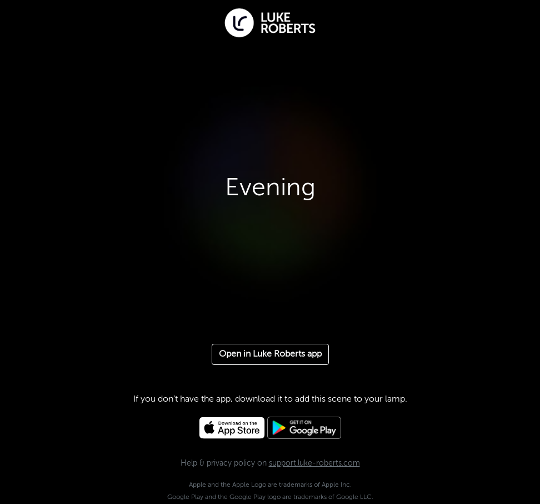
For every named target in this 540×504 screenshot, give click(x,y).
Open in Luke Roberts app (270, 354)
